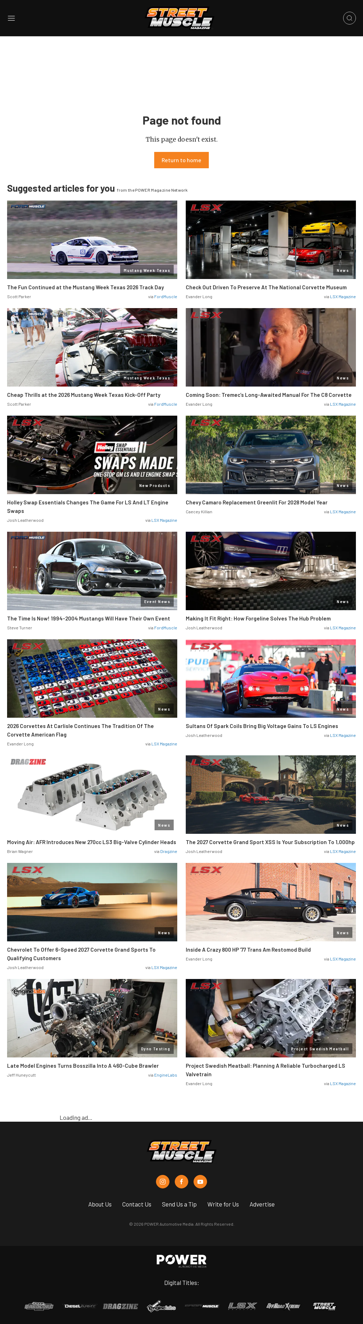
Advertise (262, 1204)
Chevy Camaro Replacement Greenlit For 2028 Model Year (257, 502)
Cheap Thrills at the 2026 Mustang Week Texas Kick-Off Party (83, 395)
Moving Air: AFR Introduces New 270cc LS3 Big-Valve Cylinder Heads (91, 842)
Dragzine (168, 851)
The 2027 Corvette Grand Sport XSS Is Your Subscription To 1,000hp (270, 842)
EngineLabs (165, 1074)
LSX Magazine (343, 296)
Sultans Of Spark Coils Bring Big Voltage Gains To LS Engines (262, 726)
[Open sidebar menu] (11, 18)
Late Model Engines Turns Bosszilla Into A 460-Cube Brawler (83, 1065)
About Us (100, 1204)
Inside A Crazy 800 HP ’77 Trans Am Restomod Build (248, 949)
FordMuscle (165, 296)
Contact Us (136, 1204)
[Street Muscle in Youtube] (200, 1181)
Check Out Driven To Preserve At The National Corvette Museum (266, 287)
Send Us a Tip (179, 1204)
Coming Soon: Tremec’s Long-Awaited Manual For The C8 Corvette (269, 395)
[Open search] (349, 18)
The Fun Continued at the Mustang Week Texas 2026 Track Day (85, 287)
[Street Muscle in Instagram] (162, 1181)
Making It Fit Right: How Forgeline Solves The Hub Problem (258, 618)
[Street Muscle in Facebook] (181, 1181)
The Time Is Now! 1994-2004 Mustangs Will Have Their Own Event (88, 618)
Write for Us (223, 1204)
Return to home (181, 160)
